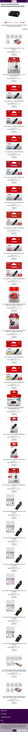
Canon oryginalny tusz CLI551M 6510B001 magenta (14, 253)
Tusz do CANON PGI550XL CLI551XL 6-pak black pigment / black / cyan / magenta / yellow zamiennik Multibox (14, 697)
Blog (14, 720)
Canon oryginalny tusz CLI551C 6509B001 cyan (14, 151)
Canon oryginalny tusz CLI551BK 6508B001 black (14, 101)
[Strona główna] (14, 1)
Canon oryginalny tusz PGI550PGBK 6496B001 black (14, 434)
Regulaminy (14, 710)
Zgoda (14, 730)
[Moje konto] (27, 1)
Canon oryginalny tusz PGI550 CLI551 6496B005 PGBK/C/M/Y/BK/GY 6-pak (14, 408)
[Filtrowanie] (24, 29)
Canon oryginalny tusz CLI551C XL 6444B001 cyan (14, 177)
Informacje (14, 714)
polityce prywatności (8, 728)
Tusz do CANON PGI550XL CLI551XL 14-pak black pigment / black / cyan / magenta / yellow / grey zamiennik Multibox (14, 670)
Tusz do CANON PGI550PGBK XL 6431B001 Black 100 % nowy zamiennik (14, 644)
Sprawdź (14, 54)
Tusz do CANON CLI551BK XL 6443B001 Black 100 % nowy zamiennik (14, 512)
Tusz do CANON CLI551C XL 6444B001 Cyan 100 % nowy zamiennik (14, 538)
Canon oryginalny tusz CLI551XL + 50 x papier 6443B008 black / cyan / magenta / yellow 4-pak (14, 331)
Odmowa (19, 730)
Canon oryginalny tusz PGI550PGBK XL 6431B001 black (14, 459)
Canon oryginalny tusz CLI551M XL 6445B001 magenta (14, 278)
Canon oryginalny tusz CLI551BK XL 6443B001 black (14, 126)
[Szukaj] (3, 1)
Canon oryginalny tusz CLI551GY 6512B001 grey (14, 202)
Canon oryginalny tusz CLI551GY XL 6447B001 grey (14, 228)
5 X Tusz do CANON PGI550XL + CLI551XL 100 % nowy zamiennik (14, 49)
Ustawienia (25, 730)
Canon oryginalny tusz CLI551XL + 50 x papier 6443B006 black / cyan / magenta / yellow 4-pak (14, 305)
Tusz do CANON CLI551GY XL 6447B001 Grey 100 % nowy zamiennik (14, 565)
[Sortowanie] (26, 29)
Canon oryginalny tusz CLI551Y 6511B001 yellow (14, 357)
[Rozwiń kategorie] (1, 1)
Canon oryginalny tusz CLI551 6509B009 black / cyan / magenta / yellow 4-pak (14, 75)
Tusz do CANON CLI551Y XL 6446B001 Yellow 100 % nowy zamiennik (14, 618)
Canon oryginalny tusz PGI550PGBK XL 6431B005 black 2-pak (14, 485)
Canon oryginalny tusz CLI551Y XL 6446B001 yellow (14, 382)
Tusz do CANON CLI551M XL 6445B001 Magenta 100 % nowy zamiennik (14, 591)
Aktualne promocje (14, 717)
